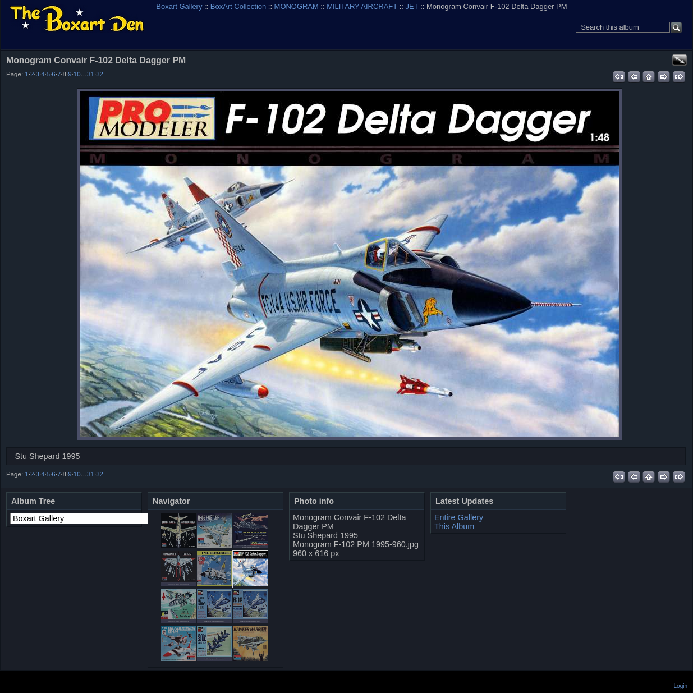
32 (99, 74)
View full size (679, 60)
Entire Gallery (458, 517)
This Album (454, 526)
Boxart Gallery (179, 6)
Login (680, 686)
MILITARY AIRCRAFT (362, 6)
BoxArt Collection (238, 6)
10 (77, 74)
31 (90, 74)
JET (412, 6)
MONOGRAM (296, 6)
